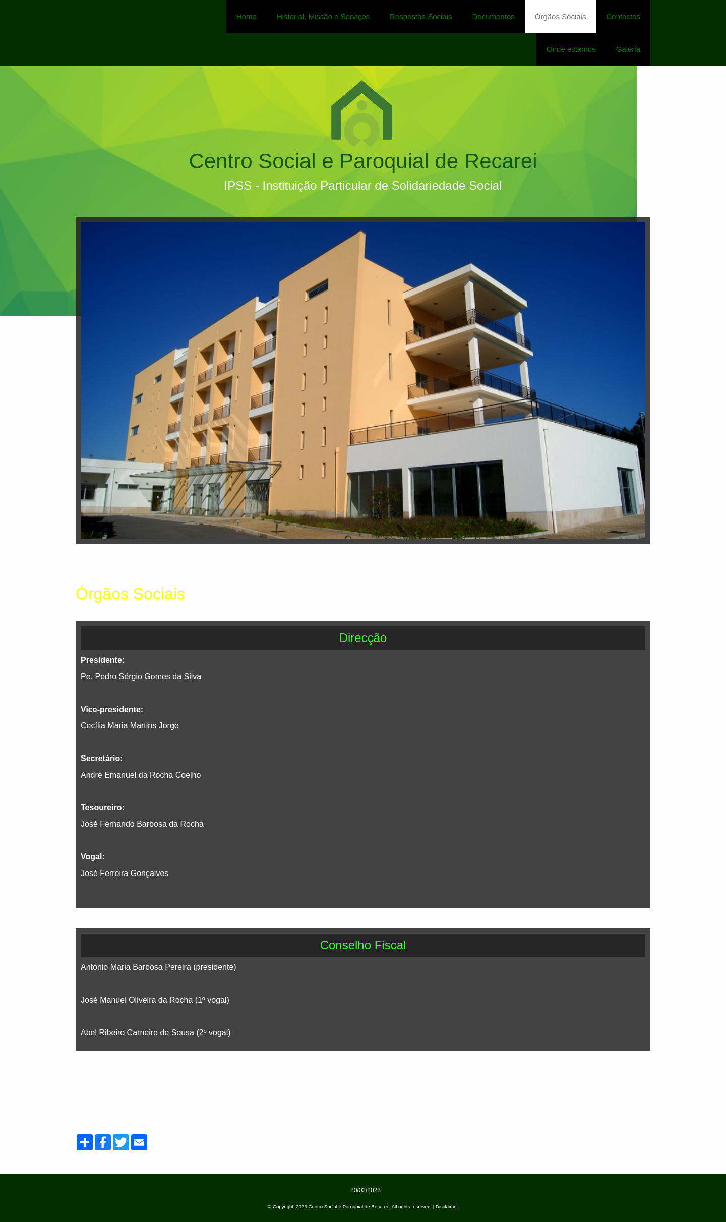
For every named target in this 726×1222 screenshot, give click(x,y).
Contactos (623, 16)
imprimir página (624, 590)
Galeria (628, 49)
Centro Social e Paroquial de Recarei (363, 161)
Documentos (493, 16)
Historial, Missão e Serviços (323, 16)
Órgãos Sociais (560, 16)
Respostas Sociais (421, 16)
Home (246, 16)
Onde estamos (571, 49)
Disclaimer (447, 1206)
